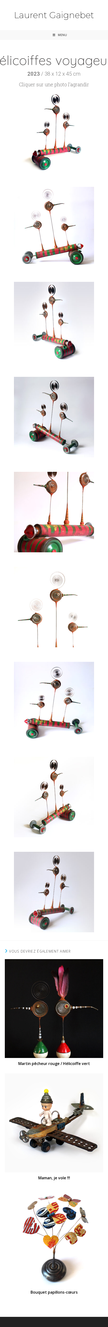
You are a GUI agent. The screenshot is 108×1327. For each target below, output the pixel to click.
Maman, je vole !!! (54, 1178)
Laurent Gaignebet (54, 15)
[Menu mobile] (59, 35)
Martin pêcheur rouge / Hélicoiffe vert (54, 1063)
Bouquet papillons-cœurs (54, 1292)
